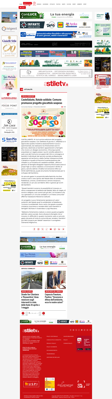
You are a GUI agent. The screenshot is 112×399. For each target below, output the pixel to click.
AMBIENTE (79, 4)
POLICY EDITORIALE (52, 336)
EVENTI (74, 4)
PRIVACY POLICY (51, 343)
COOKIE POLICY (68, 343)
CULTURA (69, 4)
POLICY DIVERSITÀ (52, 346)
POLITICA (58, 4)
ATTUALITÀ (52, 4)
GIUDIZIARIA (45, 4)
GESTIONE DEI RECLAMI (53, 357)
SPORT (84, 4)
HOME (20, 4)
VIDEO (22, 7)
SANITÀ (63, 4)
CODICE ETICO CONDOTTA (54, 340)
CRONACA (39, 4)
